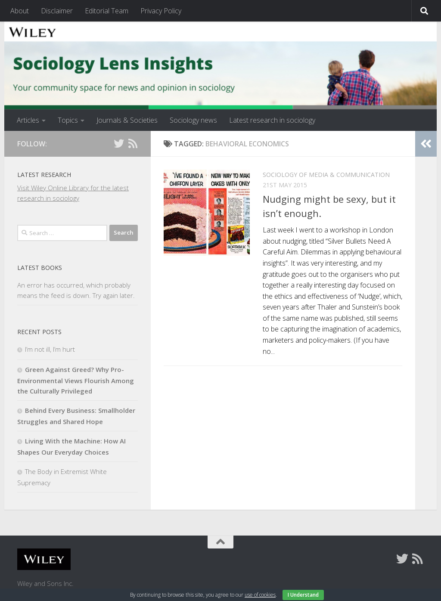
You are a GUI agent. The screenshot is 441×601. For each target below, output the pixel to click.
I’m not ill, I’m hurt (50, 349)
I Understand (303, 594)
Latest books (39, 267)
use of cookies (260, 594)
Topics (68, 120)
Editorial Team (106, 10)
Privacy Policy (160, 10)
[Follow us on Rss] (132, 143)
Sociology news (193, 120)
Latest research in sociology (272, 120)
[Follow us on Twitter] (119, 143)
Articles (28, 120)
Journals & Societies (127, 120)
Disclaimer (57, 10)
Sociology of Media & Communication (326, 174)
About (19, 10)
